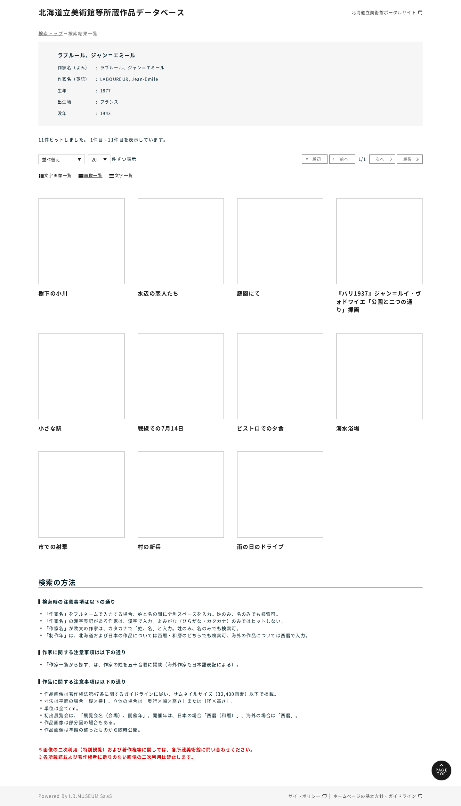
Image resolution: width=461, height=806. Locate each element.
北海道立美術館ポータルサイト (384, 12)
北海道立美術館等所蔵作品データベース (111, 12)
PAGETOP (442, 772)
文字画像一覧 (55, 174)
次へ (380, 159)
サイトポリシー (304, 796)
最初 (316, 159)
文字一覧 (121, 174)
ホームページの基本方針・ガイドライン (374, 796)
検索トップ (50, 33)
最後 (407, 159)
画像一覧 (90, 174)
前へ (344, 159)
